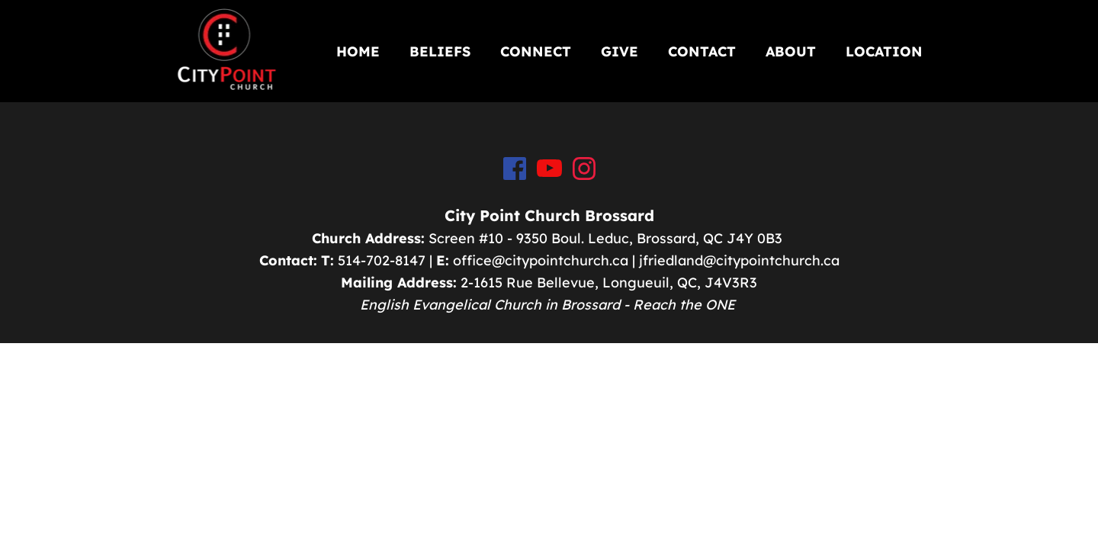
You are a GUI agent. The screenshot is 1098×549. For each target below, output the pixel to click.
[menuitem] (358, 51)
